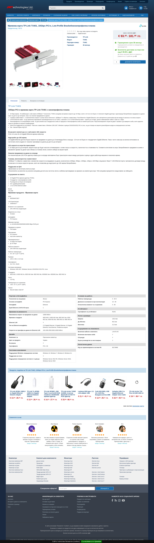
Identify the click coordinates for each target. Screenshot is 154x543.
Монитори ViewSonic (70, 481)
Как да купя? (46, 499)
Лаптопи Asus (95, 461)
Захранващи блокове (42, 481)
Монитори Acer (68, 461)
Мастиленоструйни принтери (128, 463)
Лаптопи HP (95, 465)
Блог (9, 507)
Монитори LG (68, 474)
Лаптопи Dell (95, 463)
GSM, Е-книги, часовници (79, 15)
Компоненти (36, 15)
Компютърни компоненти (46, 458)
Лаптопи (95, 458)
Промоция (80, 507)
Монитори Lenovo (69, 472)
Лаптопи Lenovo (96, 467)
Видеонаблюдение (128, 15)
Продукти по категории (84, 499)
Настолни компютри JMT (16, 461)
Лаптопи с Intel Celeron (98, 472)
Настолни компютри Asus (16, 470)
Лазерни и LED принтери (126, 461)
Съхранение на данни (60, 15)
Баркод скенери (124, 479)
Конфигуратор (111, 1)
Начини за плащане (48, 504)
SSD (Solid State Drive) (42, 470)
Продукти (69, 1)
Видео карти (39, 476)
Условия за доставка (48, 501)
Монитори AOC (68, 463)
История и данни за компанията (17, 501)
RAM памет (39, 467)
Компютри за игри (14, 467)
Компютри (10, 15)
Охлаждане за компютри (43, 465)
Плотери (122, 467)
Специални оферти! (48, 488)
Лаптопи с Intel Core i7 (98, 481)
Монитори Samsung (69, 479)
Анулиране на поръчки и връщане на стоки (55, 507)
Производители (79, 1)
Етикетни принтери (125, 465)
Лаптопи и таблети (23, 15)
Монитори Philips (69, 476)
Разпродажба (100, 1)
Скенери (122, 476)
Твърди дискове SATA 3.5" (43, 474)
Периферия (46, 15)
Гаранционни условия (48, 509)
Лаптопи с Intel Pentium (98, 474)
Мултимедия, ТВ (114, 15)
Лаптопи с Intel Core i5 (98, 479)
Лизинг (120, 1)
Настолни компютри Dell (15, 472)
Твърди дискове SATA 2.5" (43, 472)
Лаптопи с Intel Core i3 (98, 476)
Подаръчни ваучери (83, 512)
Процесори (39, 463)
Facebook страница (13, 504)
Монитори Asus (68, 465)
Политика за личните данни (50, 512)
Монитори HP (68, 470)
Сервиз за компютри (131, 1)
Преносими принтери (125, 472)
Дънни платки (40, 461)
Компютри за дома (14, 465)
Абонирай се (104, 488)
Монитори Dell (68, 467)
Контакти (142, 1)
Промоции (90, 1)
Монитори (68, 458)
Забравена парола (48, 517)
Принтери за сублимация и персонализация (132, 470)
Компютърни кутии (41, 479)
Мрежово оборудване (98, 15)
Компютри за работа (14, 463)
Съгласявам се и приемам (91, 541)
